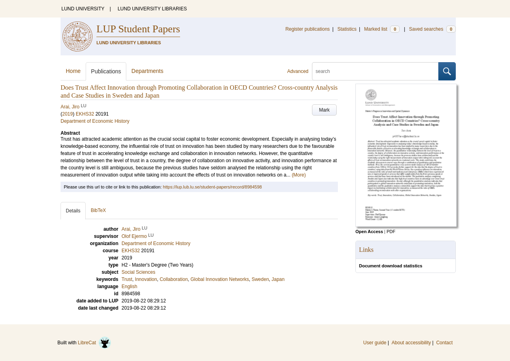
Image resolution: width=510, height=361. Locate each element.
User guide (374, 342)
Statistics (347, 29)
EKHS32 (85, 114)
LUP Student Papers (138, 29)
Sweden (260, 279)
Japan (277, 279)
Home (73, 71)
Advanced (297, 71)
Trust (127, 279)
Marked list (382, 29)
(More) (299, 175)
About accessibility (411, 342)
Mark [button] (324, 110)
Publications (106, 71)
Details (73, 211)
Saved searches (432, 29)
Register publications (307, 29)
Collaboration (174, 279)
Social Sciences (138, 272)
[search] (375, 71)
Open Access (369, 231)
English (129, 286)
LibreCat (94, 342)
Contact (444, 342)
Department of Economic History (95, 121)
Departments (147, 71)
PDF (390, 231)
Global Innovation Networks (219, 279)
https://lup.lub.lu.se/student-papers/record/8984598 (212, 186)
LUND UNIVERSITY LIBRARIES (152, 9)
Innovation (146, 279)
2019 (67, 114)
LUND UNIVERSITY (82, 9)
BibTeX (98, 210)
